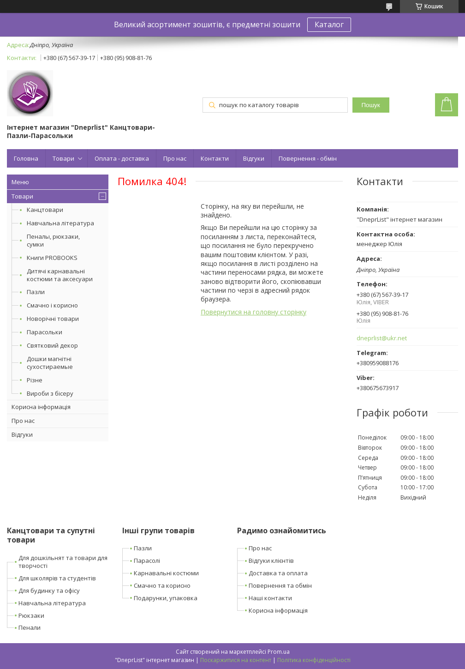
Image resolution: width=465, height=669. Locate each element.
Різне (34, 380)
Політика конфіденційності (314, 660)
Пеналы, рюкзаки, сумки (53, 240)
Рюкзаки (31, 615)
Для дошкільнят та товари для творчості (62, 562)
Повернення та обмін (280, 585)
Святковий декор (52, 345)
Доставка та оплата (278, 573)
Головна (26, 158)
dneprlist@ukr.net (382, 338)
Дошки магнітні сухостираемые (50, 363)
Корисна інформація (41, 407)
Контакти (215, 158)
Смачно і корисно (52, 305)
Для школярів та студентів (57, 578)
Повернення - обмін (308, 158)
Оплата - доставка (122, 158)
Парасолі (147, 560)
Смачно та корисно (162, 585)
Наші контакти (270, 598)
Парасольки (44, 332)
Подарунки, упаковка (165, 598)
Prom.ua (279, 652)
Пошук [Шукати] (370, 105)
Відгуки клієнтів (271, 560)
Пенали (29, 627)
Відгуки (253, 158)
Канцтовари (45, 209)
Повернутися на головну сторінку (253, 311)
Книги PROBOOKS (52, 257)
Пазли (36, 292)
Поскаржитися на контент (235, 660)
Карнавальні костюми (166, 573)
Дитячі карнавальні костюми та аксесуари (60, 275)
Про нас (174, 158)
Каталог (329, 24)
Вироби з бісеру (50, 393)
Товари (63, 158)
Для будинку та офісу (49, 590)
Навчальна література (60, 223)
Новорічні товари (53, 318)
